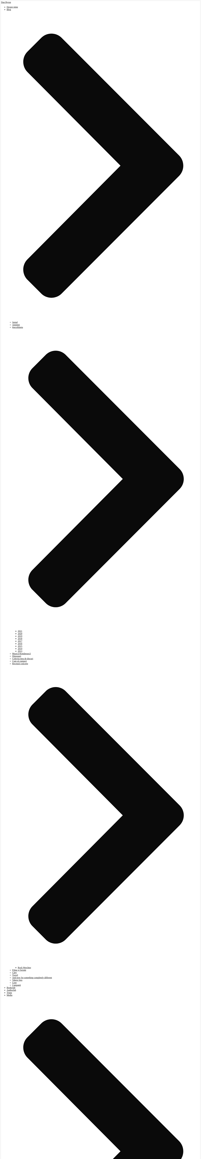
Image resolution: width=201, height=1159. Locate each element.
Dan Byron (6, 2)
